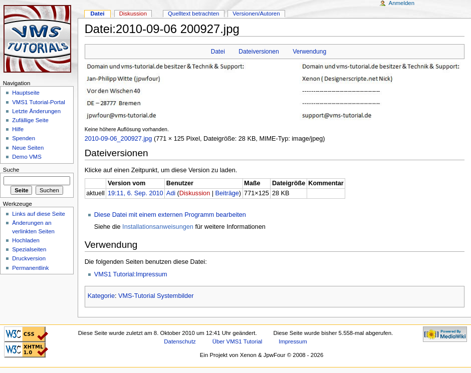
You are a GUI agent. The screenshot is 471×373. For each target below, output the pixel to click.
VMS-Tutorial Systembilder (155, 295)
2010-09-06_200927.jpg (118, 138)
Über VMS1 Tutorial (237, 341)
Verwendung (309, 51)
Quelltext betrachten (193, 14)
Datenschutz (180, 341)
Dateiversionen (259, 51)
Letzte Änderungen (36, 111)
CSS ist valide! (26, 334)
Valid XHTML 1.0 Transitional (26, 349)
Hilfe (18, 129)
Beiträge (227, 193)
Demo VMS (27, 157)
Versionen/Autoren (256, 14)
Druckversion (29, 258)
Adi (170, 193)
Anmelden (402, 3)
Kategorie (101, 295)
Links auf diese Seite (38, 214)
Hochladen (26, 240)
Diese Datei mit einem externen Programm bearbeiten (170, 214)
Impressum (293, 341)
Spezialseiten (29, 249)
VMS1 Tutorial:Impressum (130, 274)
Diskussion (194, 193)
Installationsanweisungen (157, 226)
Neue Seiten (28, 148)
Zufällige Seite (30, 120)
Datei (218, 51)
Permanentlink (30, 268)
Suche (11, 170)
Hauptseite (26, 93)
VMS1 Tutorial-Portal (38, 102)
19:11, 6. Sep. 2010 (135, 193)
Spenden (23, 138)
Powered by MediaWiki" (445, 334)
